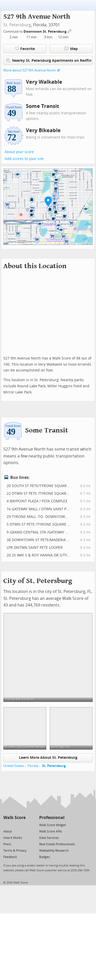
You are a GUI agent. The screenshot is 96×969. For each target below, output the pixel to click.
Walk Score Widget (52, 825)
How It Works (12, 838)
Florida (33, 766)
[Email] (22, 825)
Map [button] (71, 48)
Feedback (10, 857)
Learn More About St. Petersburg (48, 757)
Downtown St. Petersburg (45, 31)
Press (7, 844)
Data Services (49, 838)
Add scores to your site (24, 159)
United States (13, 766)
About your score (19, 152)
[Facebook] (14, 825)
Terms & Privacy (14, 850)
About (7, 831)
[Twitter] (6, 825)
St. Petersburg (17, 24)
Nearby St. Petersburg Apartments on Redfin (48, 60)
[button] (48, 201)
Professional (52, 817)
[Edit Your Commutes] (69, 30)
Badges (44, 857)
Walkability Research (54, 850)
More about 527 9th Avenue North (29, 70)
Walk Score (14, 817)
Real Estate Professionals (57, 844)
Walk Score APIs (50, 831)
